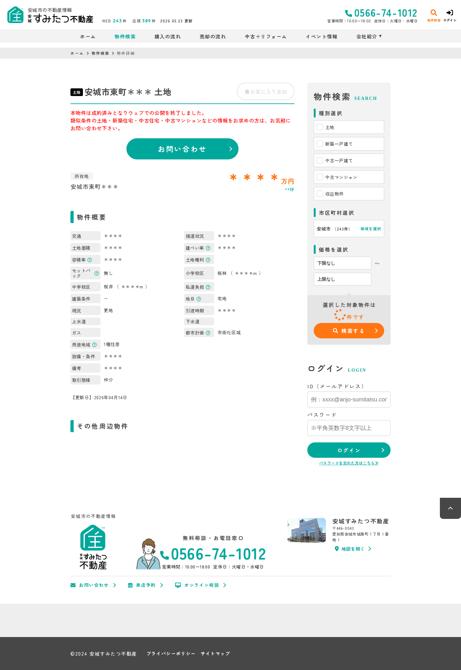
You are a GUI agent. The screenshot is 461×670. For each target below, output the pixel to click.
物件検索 (125, 36)
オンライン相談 (197, 585)
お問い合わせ (182, 148)
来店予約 (142, 585)
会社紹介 (366, 36)
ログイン (349, 450)
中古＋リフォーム (266, 36)
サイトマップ (215, 653)
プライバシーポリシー (171, 653)
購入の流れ (168, 36)
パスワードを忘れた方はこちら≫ (349, 462)
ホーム (88, 36)
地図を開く (350, 548)
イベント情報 (321, 36)
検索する (349, 331)
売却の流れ (213, 36)
